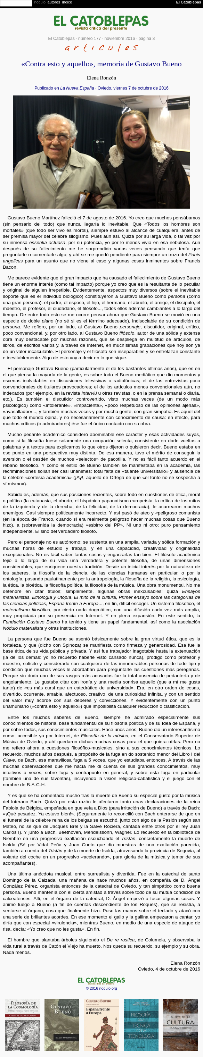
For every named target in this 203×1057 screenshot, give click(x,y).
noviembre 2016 (119, 38)
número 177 (89, 38)
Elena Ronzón (101, 78)
